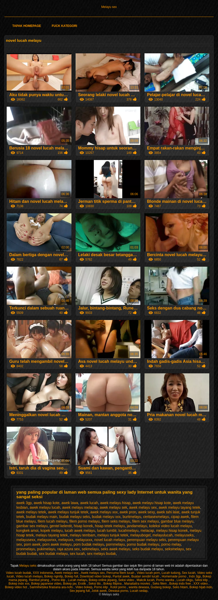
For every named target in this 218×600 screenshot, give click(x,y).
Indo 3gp (195, 576)
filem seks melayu (116, 521)
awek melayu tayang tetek (179, 507)
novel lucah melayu (109, 540)
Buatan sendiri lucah (145, 576)
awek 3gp (24, 503)
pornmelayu (115, 544)
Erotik (82, 583)
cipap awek (180, 517)
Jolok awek (99, 591)
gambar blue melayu (177, 521)
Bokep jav (69, 583)
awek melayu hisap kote (152, 503)
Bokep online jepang (103, 580)
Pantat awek (121, 576)
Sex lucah (188, 573)
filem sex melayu (145, 521)
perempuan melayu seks (146, 540)
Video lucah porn (148, 573)
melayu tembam (82, 535)
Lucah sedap (139, 591)
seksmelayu (174, 549)
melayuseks (184, 535)
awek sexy (146, 512)
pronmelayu (25, 549)
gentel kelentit (61, 526)
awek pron (128, 512)
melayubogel (140, 535)
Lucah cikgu (185, 580)
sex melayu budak (101, 554)
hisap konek (83, 526)
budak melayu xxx (106, 517)
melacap (147, 530)
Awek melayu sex (67, 573)
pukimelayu (46, 549)
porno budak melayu (143, 544)
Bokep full (71, 576)
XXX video (201, 583)
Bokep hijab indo (201, 587)
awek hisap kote (46, 503)
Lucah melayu (77, 580)
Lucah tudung (171, 573)
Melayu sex (109, 7)
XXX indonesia (43, 573)
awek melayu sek (113, 507)
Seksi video (126, 580)
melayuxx (65, 540)
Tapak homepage (26, 26)
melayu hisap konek (172, 530)
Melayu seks (28, 565)
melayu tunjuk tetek (112, 535)
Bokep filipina (112, 583)
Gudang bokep (161, 587)
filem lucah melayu (52, 521)
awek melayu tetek (31, 512)
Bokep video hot (16, 587)
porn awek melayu (57, 544)
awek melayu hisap (115, 503)
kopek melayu (51, 530)
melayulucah (162, 535)
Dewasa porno (118, 591)
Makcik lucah (145, 580)
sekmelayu (90, 549)
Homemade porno (174, 576)
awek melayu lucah (45, 507)
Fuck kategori (64, 26)
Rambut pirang (39, 580)
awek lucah (89, 503)
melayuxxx (83, 540)
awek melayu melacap (80, 507)
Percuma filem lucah (120, 573)
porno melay (171, 544)
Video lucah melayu (29, 576)
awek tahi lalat (168, 512)
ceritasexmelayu (156, 517)
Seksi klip (202, 580)
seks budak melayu (147, 549)
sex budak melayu (53, 554)
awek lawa (69, 503)
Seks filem (160, 583)
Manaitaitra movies (137, 583)
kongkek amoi (27, 530)
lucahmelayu (128, 530)
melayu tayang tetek (52, 535)
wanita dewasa (139, 587)
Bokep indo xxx (18, 583)
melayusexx (25, 540)
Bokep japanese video (46, 583)
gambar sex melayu (32, 526)
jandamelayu (137, 526)
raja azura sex (68, 549)
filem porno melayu (84, 521)
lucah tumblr (106, 530)
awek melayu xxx (104, 512)
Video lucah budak (18, 573)
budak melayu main (41, 517)
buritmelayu (132, 517)
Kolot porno (118, 587)
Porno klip (59, 580)
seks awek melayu (115, 549)
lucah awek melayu (80, 530)
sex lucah (77, 554)
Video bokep (83, 587)
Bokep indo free (180, 583)
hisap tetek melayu (110, 526)
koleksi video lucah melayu (170, 526)
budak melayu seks (74, 517)
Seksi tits (94, 583)
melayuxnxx (46, 540)
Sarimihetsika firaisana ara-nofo (51, 587)
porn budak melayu (89, 544)
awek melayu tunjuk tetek (68, 512)
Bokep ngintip (53, 576)
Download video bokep (95, 576)
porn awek (32, 544)
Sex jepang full (80, 591)
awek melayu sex (143, 507)
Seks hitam (180, 587)
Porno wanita (165, 580)
